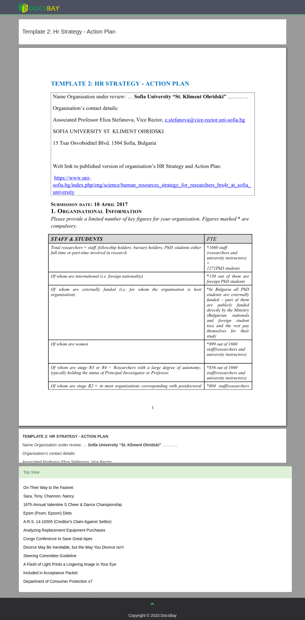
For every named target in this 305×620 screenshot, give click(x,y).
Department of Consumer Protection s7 (57, 581)
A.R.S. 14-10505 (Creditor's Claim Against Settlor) (67, 521)
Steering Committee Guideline (50, 555)
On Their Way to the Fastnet (48, 487)
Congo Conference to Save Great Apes (57, 538)
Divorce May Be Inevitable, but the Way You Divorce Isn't (73, 547)
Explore (82, 7)
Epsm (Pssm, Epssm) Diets (47, 513)
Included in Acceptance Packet (50, 573)
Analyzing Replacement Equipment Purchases (64, 530)
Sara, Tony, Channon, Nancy (48, 496)
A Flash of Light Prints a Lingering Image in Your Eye (69, 564)
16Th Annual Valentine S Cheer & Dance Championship (72, 504)
